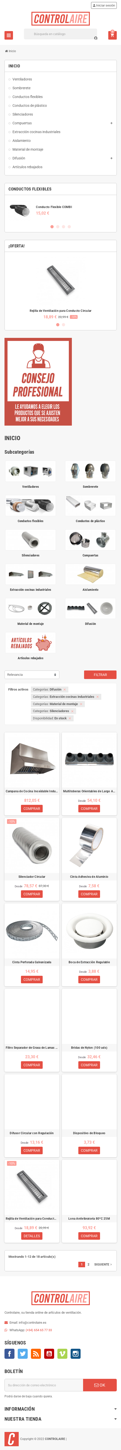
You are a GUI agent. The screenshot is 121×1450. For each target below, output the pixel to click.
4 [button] (69, 226)
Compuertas (91, 555)
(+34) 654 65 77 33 (39, 1330)
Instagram (76, 1354)
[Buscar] (60, 34)
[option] (60, 210)
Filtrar (100, 675)
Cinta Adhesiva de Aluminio (89, 877)
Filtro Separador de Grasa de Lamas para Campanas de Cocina (32, 1047)
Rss (36, 1354)
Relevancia (15, 674)
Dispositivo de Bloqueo (89, 1133)
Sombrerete (90, 487)
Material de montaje (30, 624)
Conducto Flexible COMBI (54, 207)
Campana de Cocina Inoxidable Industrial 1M (32, 791)
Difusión (90, 624)
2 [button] (57, 226)
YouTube (49, 1354)
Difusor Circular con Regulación (32, 1133)
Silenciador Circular (31, 877)
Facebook (9, 1354)
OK (99, 1385)
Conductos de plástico (90, 521)
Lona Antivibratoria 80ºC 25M (89, 1218)
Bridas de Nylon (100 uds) (89, 1047)
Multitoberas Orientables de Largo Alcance (89, 791)
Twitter (23, 1354)
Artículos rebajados (30, 658)
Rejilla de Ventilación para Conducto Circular (61, 311)
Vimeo (62, 1354)
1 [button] (52, 226)
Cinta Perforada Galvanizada (31, 962)
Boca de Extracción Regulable (89, 962)
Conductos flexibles (31, 521)
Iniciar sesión (103, 5)
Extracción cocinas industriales (30, 590)
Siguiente (103, 1264)
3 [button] (63, 226)
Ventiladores (30, 487)
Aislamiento (91, 590)
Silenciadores (30, 555)
